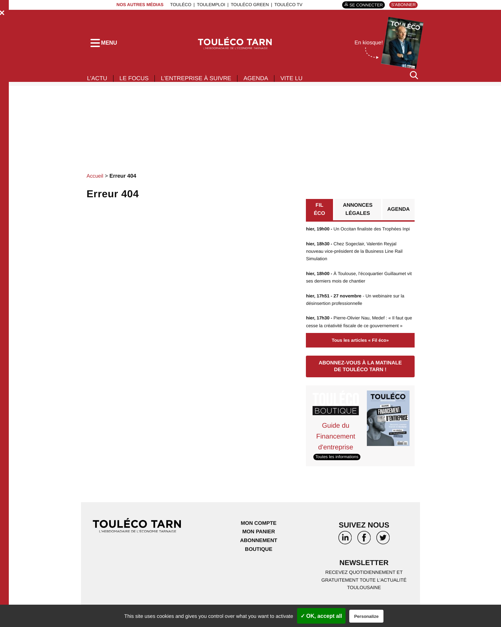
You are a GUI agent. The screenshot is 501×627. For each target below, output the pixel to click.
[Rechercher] (414, 77)
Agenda (263, 80)
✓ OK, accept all (321, 616)
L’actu (97, 80)
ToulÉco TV (287, 4)
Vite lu (299, 80)
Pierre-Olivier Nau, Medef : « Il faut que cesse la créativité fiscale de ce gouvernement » (357, 336)
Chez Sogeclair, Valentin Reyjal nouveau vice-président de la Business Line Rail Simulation (356, 261)
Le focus (136, 80)
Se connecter (363, 4)
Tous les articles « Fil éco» (360, 358)
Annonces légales (357, 212)
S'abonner (402, 4)
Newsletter (364, 581)
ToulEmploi (209, 4)
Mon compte (258, 541)
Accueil (95, 178)
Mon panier (259, 550)
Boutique (258, 567)
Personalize (366, 616)
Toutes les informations (337, 474)
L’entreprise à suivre (200, 80)
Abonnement (258, 558)
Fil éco (319, 212)
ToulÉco (179, 4)
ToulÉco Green (248, 4)
